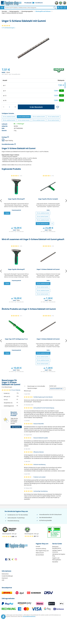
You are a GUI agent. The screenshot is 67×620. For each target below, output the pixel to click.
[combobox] (28, 7)
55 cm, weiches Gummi (38, 120)
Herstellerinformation (8, 144)
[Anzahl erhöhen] (15, 107)
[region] (33, 48)
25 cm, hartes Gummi (24, 116)
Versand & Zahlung (41, 548)
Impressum (5, 578)
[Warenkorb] (65, 7)
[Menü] (2, 7)
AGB (3, 580)
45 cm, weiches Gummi (9, 120)
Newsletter (55, 561)
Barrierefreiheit (40, 555)
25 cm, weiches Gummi (9, 116)
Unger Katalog (7, 140)
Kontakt (38, 546)
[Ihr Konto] (58, 7)
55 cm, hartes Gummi (53, 120)
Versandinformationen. (29, 616)
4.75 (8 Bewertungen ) (8, 28)
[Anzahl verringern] (3, 107)
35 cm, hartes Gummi (53, 116)
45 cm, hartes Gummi (23, 120)
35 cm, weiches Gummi (39, 116)
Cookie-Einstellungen (7, 576)
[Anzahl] (9, 107)
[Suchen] (55, 7)
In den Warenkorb (36, 107)
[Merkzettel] (61, 7)
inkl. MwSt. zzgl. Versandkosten (11, 74)
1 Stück (7, 213)
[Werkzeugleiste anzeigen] (3, 616)
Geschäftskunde (39, 2)
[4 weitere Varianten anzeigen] (52, 223)
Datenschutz (5, 574)
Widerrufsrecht (40, 552)
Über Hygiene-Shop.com (42, 550)
